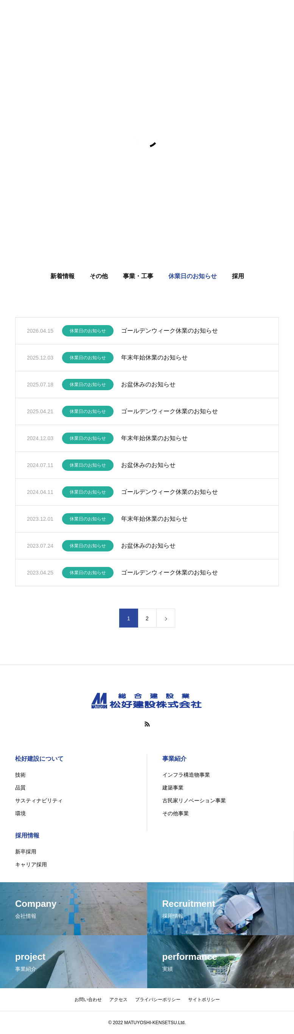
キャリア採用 (31, 864)
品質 (20, 788)
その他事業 (175, 813)
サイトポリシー (204, 999)
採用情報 (27, 835)
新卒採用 (25, 852)
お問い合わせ (88, 999)
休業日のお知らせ (192, 277)
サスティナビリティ (39, 800)
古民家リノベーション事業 (194, 800)
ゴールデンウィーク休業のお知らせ (169, 332)
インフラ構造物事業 (186, 775)
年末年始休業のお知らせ (154, 359)
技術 (20, 775)
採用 (238, 277)
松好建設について (39, 758)
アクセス (118, 999)
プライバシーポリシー (157, 999)
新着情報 (62, 277)
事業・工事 (138, 277)
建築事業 (173, 788)
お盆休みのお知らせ (148, 386)
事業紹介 (174, 758)
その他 (99, 277)
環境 (20, 813)
